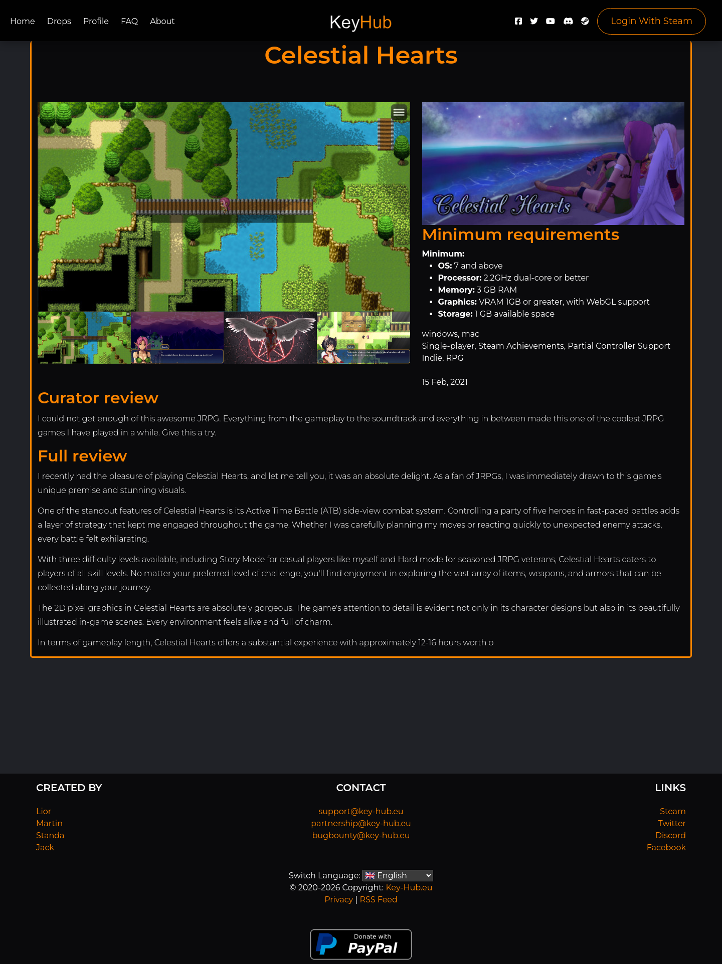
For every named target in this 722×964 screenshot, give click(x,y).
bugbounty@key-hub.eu (361, 835)
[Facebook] (518, 24)
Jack (45, 847)
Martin (49, 823)
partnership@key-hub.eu (361, 823)
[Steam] (585, 24)
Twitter (672, 823)
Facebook (666, 847)
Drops (59, 21)
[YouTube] (550, 24)
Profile (96, 21)
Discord (670, 835)
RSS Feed (378, 899)
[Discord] (568, 24)
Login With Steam (651, 21)
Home (22, 21)
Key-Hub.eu (409, 887)
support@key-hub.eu (360, 811)
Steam (673, 811)
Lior (43, 811)
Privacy (338, 899)
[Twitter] (534, 24)
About (162, 21)
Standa (50, 835)
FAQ (129, 21)
